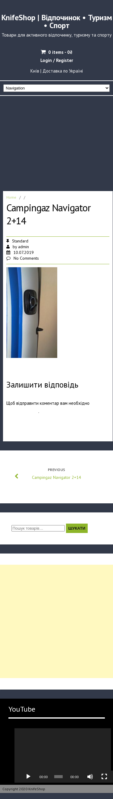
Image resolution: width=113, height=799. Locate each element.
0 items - (60, 52)
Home (11, 197)
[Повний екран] (104, 777)
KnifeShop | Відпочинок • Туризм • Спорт (56, 21)
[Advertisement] (56, 141)
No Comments (26, 258)
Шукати (77, 528)
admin (23, 246)
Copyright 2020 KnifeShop (23, 789)
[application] (62, 755)
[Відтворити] (28, 777)
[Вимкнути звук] (90, 777)
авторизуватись (22, 411)
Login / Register (56, 60)
